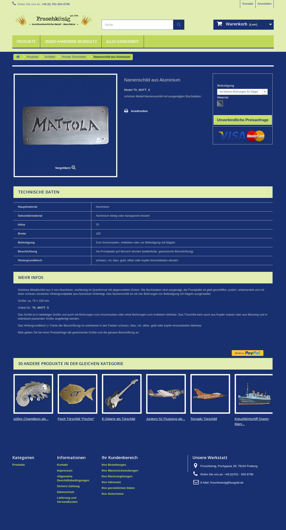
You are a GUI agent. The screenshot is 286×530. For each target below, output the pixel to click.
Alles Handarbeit (122, 41)
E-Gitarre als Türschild (118, 419)
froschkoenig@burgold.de (226, 482)
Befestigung (226, 85)
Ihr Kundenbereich (120, 457)
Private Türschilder (74, 56)
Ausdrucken (139, 111)
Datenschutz (65, 492)
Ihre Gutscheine (113, 493)
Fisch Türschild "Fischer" (76, 419)
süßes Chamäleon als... (31, 419)
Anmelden (264, 3)
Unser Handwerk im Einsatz (71, 41)
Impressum (64, 470)
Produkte (26, 41)
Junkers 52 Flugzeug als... (165, 419)
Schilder (50, 56)
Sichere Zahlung (68, 486)
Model (128, 89)
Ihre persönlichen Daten (118, 488)
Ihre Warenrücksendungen (120, 470)
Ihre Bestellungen (114, 464)
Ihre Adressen (111, 482)
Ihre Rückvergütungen (117, 476)
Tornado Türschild (203, 419)
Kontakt (247, 3)
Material (223, 97)
